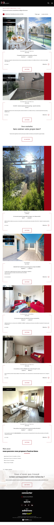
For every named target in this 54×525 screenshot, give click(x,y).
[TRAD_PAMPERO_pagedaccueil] (5, 4)
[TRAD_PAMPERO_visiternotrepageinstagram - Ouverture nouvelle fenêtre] (28, 505)
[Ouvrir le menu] (52, 3)
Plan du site (14, 517)
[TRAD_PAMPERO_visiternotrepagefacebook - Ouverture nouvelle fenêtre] (22, 505)
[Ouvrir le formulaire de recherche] (48, 3)
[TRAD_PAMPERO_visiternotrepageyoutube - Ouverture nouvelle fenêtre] (25, 505)
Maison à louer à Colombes (9, 460)
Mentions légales (23, 517)
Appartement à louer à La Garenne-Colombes (12, 458)
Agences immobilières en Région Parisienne (9, 8)
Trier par (37, 14)
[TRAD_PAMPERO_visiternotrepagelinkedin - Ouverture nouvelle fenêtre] (32, 505)
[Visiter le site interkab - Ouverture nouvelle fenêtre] (27, 513)
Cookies (40, 517)
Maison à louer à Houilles (8, 462)
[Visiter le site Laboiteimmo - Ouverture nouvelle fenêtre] (27, 520)
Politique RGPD (36, 517)
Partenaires (31, 517)
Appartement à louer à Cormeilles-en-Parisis (12, 456)
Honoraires (18, 517)
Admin (28, 517)
